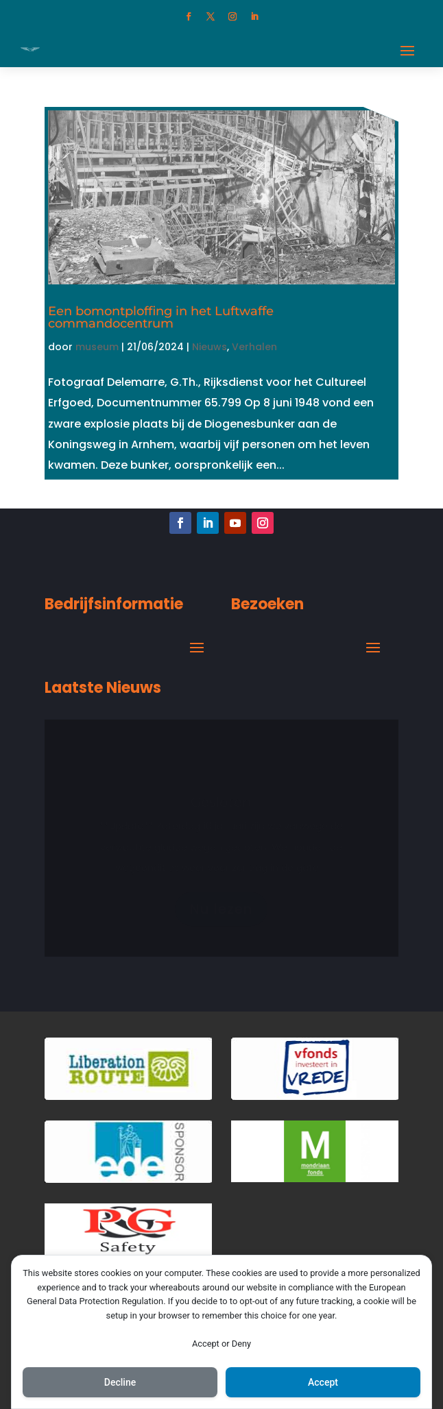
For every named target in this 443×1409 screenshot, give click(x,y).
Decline (120, 1382)
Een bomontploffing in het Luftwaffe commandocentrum (161, 317)
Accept (323, 1382)
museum (97, 347)
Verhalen (254, 347)
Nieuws (209, 347)
